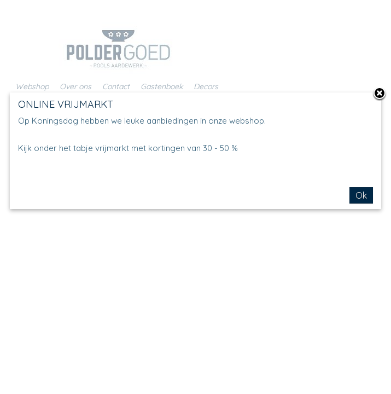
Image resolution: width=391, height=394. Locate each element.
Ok (361, 195)
